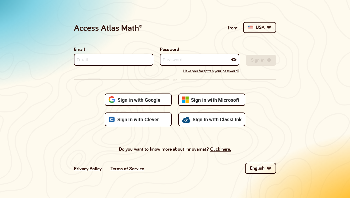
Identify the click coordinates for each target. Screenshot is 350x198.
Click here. (220, 149)
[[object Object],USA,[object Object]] (259, 27)
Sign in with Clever (134, 119)
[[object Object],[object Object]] (261, 60)
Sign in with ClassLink (211, 119)
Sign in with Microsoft (210, 99)
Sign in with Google (135, 99)
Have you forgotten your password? (211, 70)
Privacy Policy (88, 168)
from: (233, 28)
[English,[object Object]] (260, 168)
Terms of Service (127, 168)
